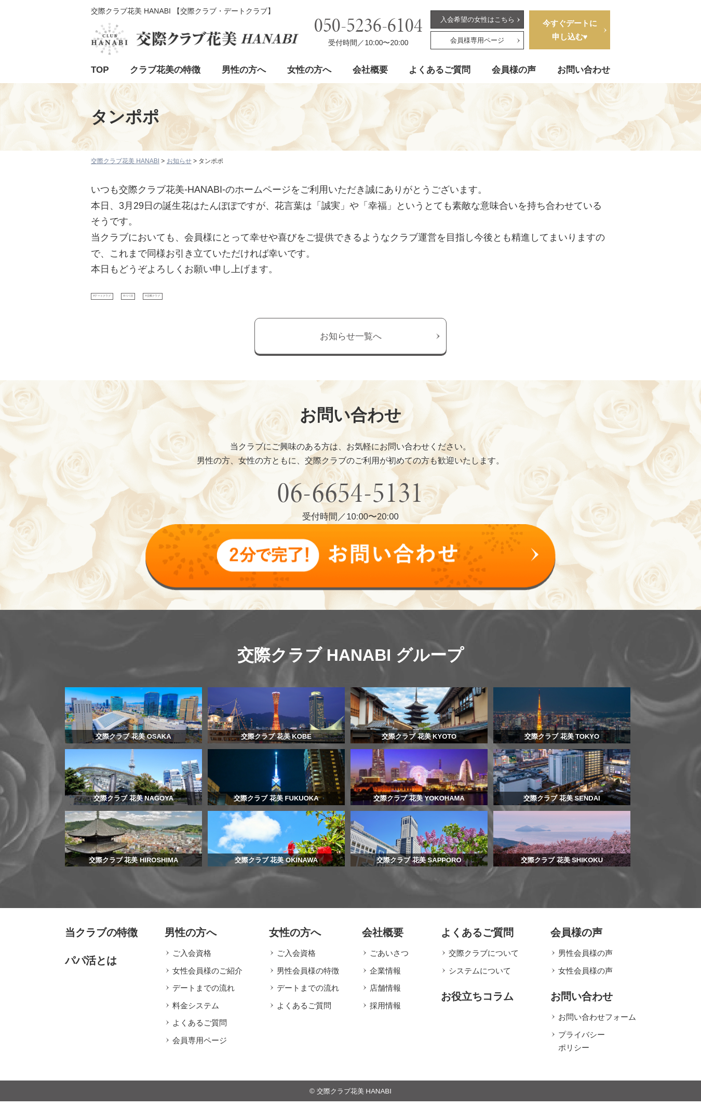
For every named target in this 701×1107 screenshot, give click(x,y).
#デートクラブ (125, 301)
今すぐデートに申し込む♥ (570, 30)
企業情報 (385, 975)
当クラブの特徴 (101, 938)
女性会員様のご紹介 (207, 975)
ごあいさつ (389, 958)
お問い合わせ (583, 70)
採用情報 (385, 1010)
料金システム (195, 1010)
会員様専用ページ (477, 40)
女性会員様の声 (585, 975)
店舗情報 (385, 993)
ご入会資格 (191, 958)
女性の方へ (309, 70)
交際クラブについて (484, 958)
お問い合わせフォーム (597, 1022)
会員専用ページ (199, 1045)
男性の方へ (244, 70)
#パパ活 (187, 301)
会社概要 (370, 70)
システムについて (480, 975)
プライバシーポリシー (581, 1046)
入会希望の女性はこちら (477, 19)
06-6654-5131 (350, 503)
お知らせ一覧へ (351, 347)
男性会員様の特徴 (308, 975)
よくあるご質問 (439, 70)
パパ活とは (91, 966)
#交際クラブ (245, 301)
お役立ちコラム (477, 1002)
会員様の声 (514, 70)
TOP (100, 70)
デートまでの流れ (203, 993)
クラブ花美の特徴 (165, 70)
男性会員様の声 (585, 958)
